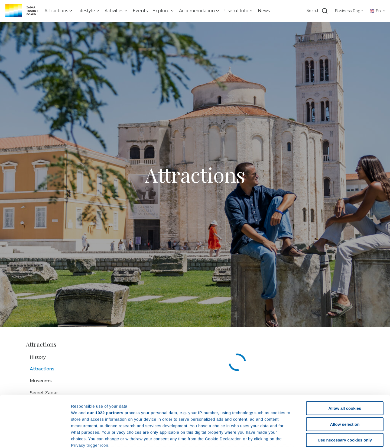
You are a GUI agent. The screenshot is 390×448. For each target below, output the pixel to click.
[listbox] (58, 11)
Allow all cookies (345, 364)
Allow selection (344, 380)
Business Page (349, 10)
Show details (284, 437)
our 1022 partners (105, 368)
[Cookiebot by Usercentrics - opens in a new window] (35, 437)
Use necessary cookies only (345, 396)
